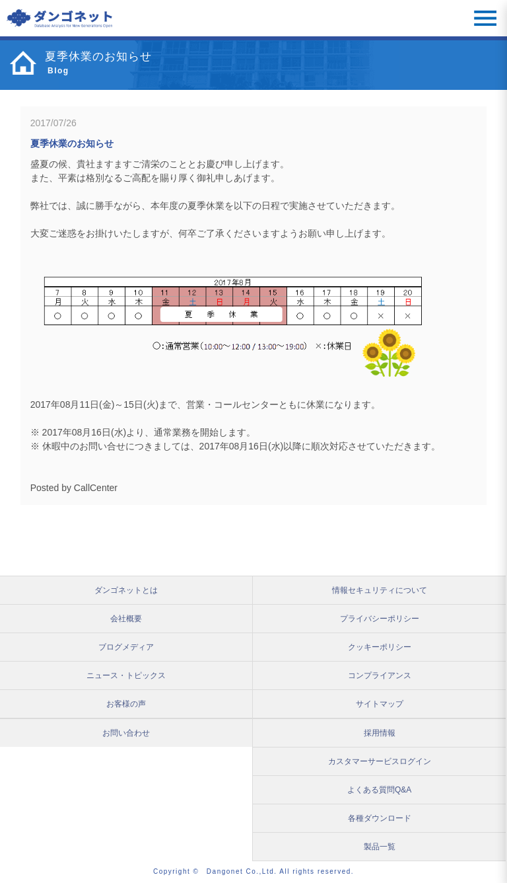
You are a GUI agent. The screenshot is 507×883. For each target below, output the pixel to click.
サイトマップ (379, 704)
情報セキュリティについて (379, 590)
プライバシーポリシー (379, 618)
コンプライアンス (379, 675)
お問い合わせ (126, 733)
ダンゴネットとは (126, 590)
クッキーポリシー (379, 647)
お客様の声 (126, 704)
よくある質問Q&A (379, 789)
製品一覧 (379, 846)
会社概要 (126, 618)
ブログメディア (126, 647)
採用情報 (379, 733)
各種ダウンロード (379, 818)
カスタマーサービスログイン (379, 761)
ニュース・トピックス (126, 675)
